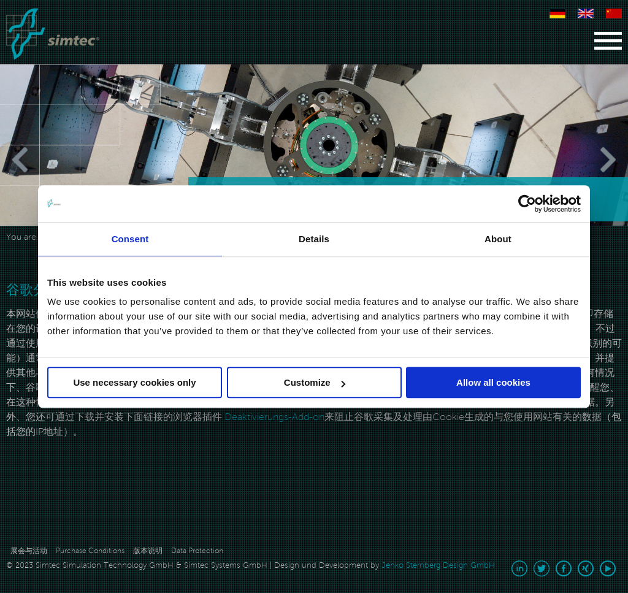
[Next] (585, 159)
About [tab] (497, 239)
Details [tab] (314, 239)
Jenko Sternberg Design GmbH (438, 565)
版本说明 (148, 551)
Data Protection (197, 551)
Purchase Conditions (90, 551)
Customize (314, 382)
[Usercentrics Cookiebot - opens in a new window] (527, 203)
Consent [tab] (130, 239)
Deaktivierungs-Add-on (273, 417)
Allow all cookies (493, 382)
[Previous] (43, 159)
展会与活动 (28, 551)
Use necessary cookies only (134, 382)
